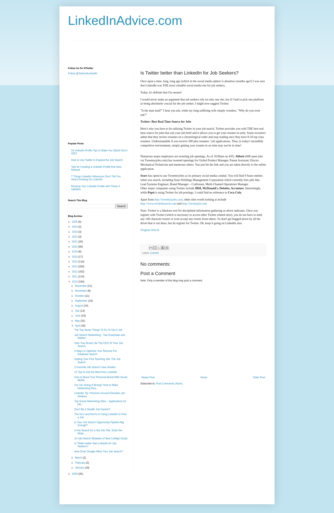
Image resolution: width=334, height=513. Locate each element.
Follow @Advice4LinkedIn (82, 73)
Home (203, 377)
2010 (75, 281)
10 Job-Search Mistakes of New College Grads (100, 438)
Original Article (149, 230)
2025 (75, 221)
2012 (75, 271)
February (80, 462)
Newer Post (148, 377)
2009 (75, 473)
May (78, 320)
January (80, 467)
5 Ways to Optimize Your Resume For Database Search (95, 352)
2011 (75, 276)
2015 (75, 256)
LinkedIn (154, 253)
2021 (75, 241)
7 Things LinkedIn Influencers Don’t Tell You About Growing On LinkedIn (96, 178)
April (78, 325)
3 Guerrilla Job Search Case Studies (95, 367)
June (78, 315)
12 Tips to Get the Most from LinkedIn (95, 372)
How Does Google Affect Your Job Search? (98, 451)
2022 (75, 236)
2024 (75, 226)
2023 (75, 231)
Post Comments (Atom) (169, 383)
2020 (75, 246)
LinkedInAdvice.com (125, 20)
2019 (75, 251)
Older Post (259, 377)
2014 (75, 261)
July (77, 310)
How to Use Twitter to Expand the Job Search (97, 160)
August (79, 305)
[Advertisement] (145, 49)
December (81, 285)
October (80, 295)
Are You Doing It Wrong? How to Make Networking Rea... (96, 387)
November (81, 290)
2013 (75, 266)
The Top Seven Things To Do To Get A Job (98, 329)
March (79, 457)
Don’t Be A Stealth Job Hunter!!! (92, 409)
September (81, 300)
